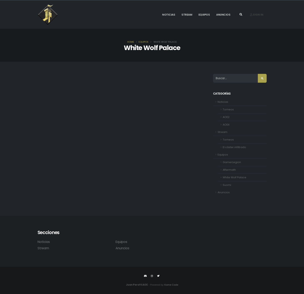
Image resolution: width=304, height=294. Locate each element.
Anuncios (223, 15)
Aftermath (229, 170)
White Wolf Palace (234, 177)
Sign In (256, 15)
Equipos (204, 15)
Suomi (227, 185)
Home (130, 41)
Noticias (168, 15)
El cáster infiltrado (234, 147)
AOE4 (226, 124)
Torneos (228, 109)
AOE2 (226, 117)
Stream (186, 15)
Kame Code (171, 284)
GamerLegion (232, 162)
